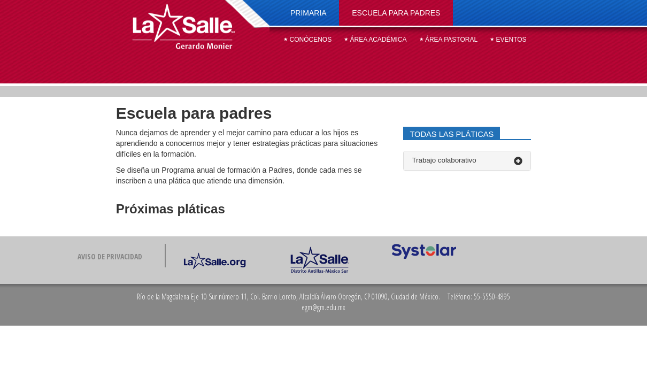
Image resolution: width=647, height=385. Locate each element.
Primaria (308, 13)
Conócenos (308, 39)
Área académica (375, 39)
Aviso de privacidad (110, 256)
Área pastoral (449, 39)
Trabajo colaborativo (467, 161)
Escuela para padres (396, 13)
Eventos (508, 39)
